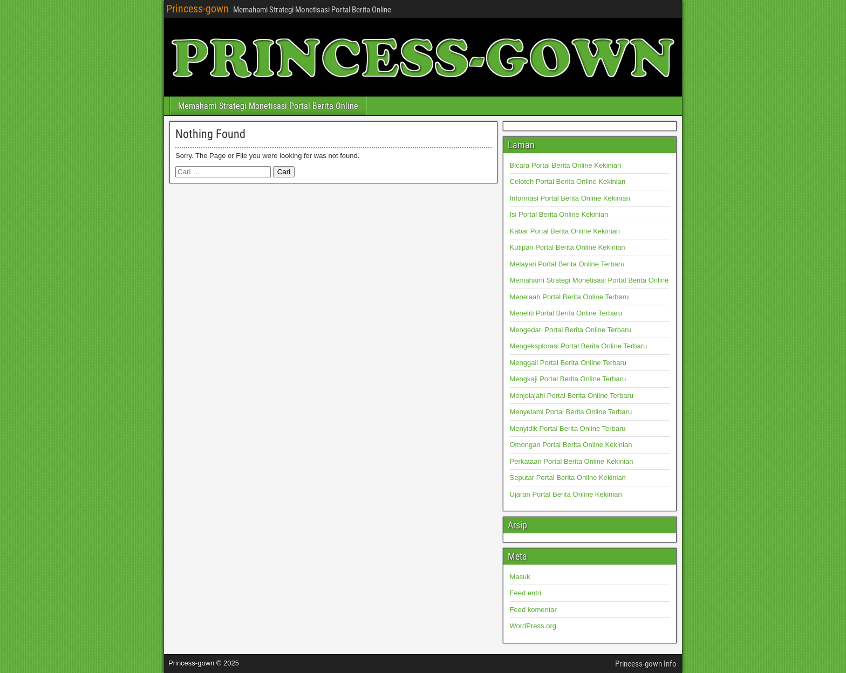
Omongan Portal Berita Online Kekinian (571, 445)
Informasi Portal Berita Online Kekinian (570, 198)
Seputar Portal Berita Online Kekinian (568, 477)
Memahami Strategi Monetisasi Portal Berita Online (268, 106)
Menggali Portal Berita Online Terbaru (568, 363)
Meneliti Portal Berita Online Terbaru (566, 313)
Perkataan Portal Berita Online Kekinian (571, 461)
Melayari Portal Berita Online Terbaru (567, 264)
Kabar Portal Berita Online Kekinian (565, 231)
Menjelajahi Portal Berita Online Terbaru (572, 396)
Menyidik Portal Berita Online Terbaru (568, 428)
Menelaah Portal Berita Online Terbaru (569, 297)
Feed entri (526, 593)
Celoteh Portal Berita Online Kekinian (568, 181)
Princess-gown (197, 8)
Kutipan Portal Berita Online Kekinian (567, 247)
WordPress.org (533, 626)
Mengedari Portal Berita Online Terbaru (570, 330)
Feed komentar (533, 610)
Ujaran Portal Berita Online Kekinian (566, 494)
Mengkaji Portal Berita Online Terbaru (568, 379)
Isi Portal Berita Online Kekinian (559, 214)
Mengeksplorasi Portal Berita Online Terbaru (578, 346)
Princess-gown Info (646, 664)
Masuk (520, 577)
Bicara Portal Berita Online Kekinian (566, 165)
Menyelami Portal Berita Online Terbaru (571, 412)
